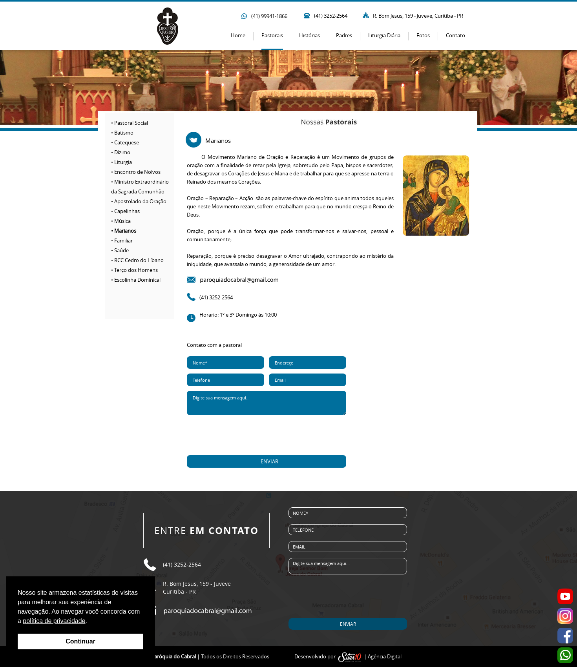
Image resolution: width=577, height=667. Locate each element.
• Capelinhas (125, 211)
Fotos (423, 35)
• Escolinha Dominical (136, 279)
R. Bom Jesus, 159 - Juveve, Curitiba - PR (418, 15)
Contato (455, 35)
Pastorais (272, 35)
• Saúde (120, 250)
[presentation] (267, 435)
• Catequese (125, 142)
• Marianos (123, 230)
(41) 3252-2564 (330, 15)
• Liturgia (121, 162)
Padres (344, 35)
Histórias (309, 35)
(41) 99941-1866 (269, 16)
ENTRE (206, 530)
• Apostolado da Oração (138, 201)
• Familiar (122, 240)
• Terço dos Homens (134, 269)
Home (238, 35)
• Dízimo (120, 152)
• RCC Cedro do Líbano (137, 260)
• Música (121, 220)
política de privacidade (54, 621)
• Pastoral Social (129, 122)
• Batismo (122, 132)
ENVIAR (269, 461)
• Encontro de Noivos (136, 171)
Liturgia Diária (384, 35)
